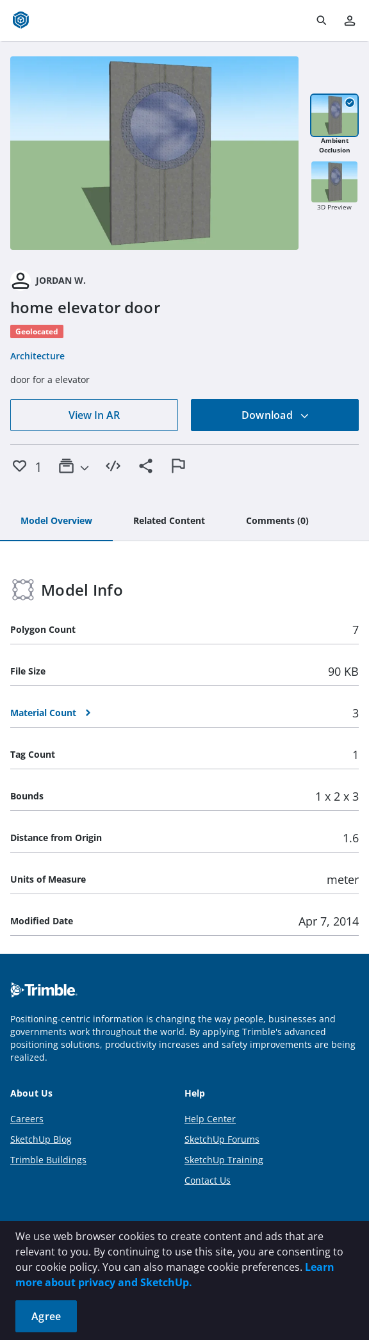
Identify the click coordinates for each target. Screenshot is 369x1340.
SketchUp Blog (41, 1139)
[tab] (56, 521)
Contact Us (207, 1180)
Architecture (37, 356)
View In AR (94, 415)
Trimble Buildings (48, 1160)
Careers (27, 1119)
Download (275, 415)
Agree (46, 1316)
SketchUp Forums (221, 1139)
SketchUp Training (223, 1160)
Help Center (210, 1119)
